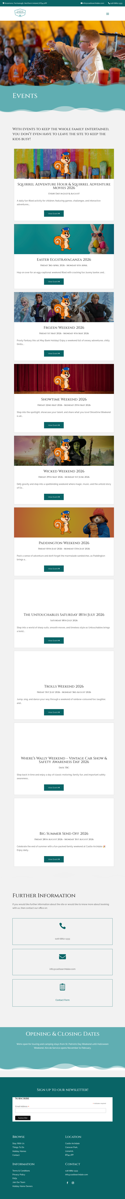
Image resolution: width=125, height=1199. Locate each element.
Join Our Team (18, 1182)
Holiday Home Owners (22, 1186)
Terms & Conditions (21, 1171)
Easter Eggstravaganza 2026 (64, 259)
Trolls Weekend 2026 (64, 686)
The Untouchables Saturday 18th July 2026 (64, 614)
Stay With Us (18, 1143)
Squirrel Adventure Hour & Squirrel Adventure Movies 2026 (64, 186)
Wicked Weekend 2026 (63, 471)
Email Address (22, 1106)
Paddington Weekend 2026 (64, 543)
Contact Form (63, 1000)
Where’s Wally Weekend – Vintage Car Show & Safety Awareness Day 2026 (64, 760)
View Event (54, 213)
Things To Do (18, 1147)
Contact (16, 1155)
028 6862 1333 (116, 3)
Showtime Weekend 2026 (64, 399)
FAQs (14, 1178)
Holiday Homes (19, 1151)
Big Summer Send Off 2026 (64, 833)
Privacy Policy (18, 1174)
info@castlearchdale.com (93, 3)
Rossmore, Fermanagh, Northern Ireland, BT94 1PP (25, 3)
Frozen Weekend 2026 (64, 327)
